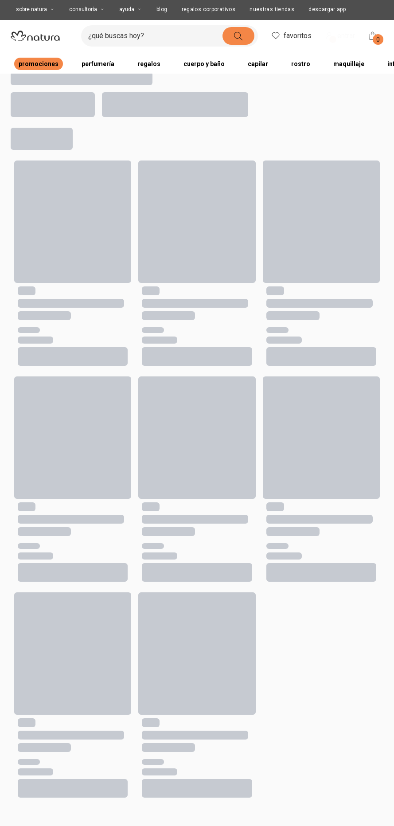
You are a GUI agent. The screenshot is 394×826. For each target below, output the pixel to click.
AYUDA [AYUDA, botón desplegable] (130, 9)
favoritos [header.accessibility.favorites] (291, 36)
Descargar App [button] (327, 9)
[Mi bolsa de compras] (372, 36)
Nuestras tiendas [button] (272, 9)
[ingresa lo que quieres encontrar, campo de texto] (155, 36)
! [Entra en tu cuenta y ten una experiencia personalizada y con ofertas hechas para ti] (333, 39)
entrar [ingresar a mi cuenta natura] (339, 37)
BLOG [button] (162, 9)
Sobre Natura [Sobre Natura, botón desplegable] (35, 9)
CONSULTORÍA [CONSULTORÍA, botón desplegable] (87, 9)
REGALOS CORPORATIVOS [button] (209, 9)
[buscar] (238, 36)
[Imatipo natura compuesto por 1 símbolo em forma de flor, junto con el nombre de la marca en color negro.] (42, 36)
